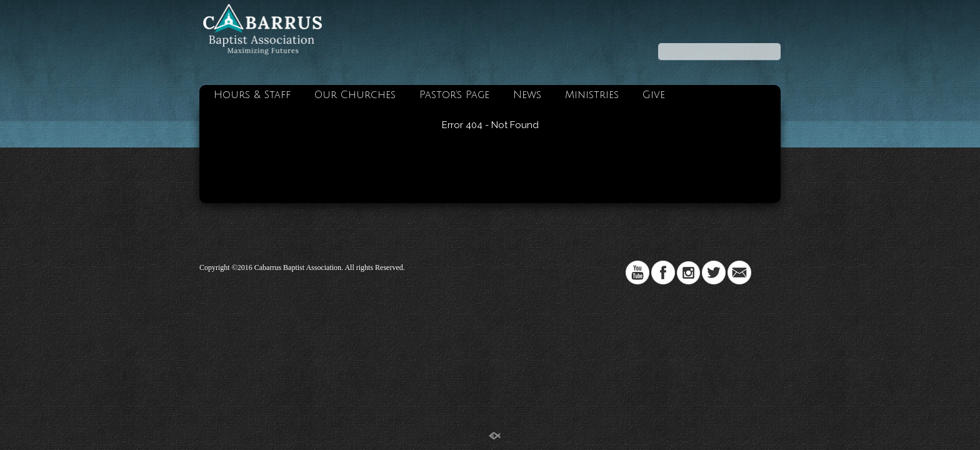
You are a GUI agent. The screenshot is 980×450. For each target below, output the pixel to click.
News (527, 95)
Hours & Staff (252, 95)
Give (653, 95)
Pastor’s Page (454, 95)
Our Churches (355, 95)
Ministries (592, 95)
